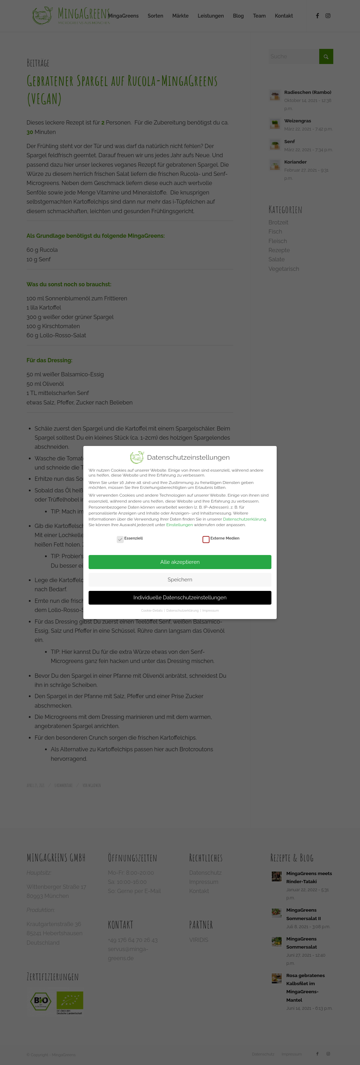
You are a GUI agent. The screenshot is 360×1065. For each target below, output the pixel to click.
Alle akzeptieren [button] (180, 562)
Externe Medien (220, 538)
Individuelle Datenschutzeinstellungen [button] (179, 597)
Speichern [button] (180, 579)
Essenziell (130, 538)
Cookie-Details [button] (152, 610)
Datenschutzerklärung (244, 519)
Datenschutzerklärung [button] (182, 610)
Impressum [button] (210, 610)
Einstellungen (179, 524)
